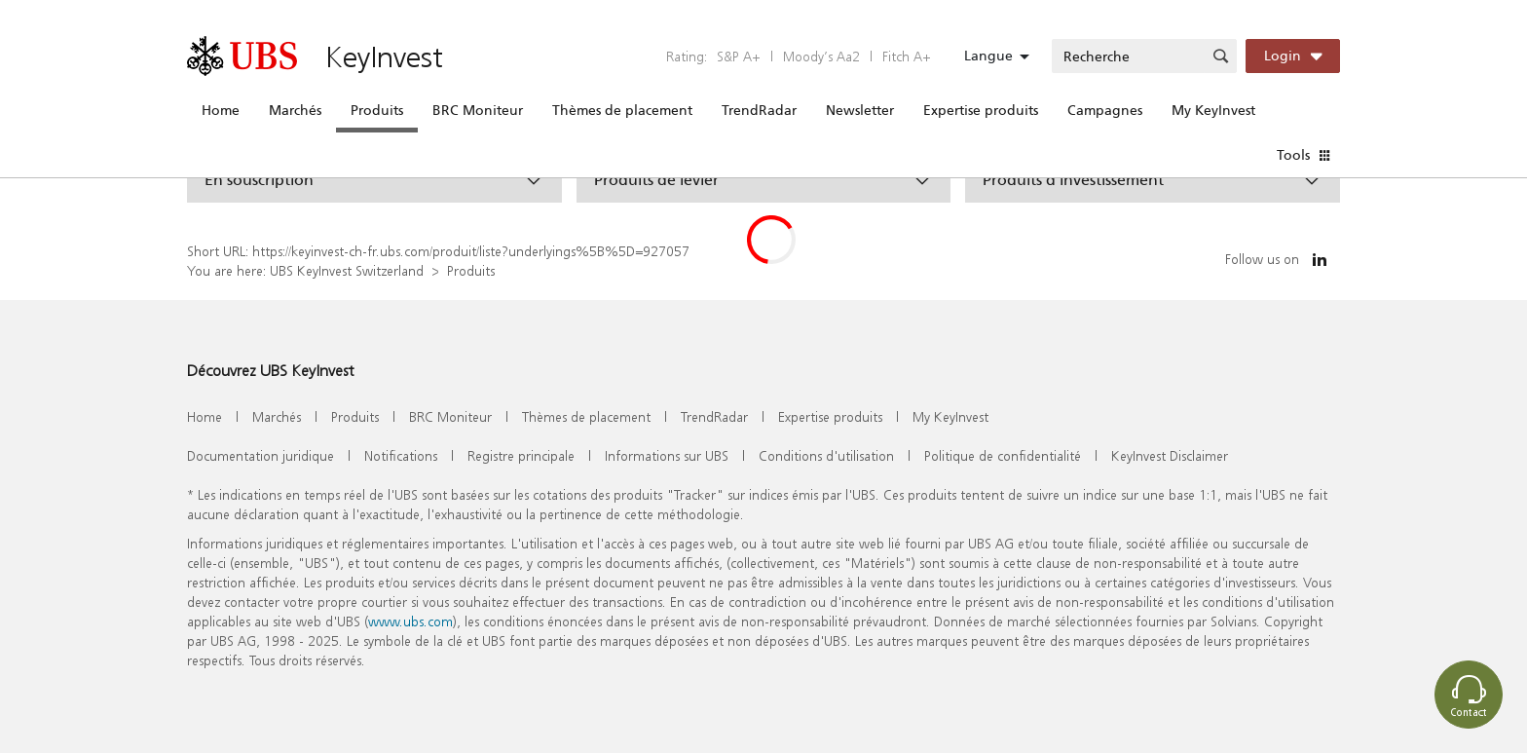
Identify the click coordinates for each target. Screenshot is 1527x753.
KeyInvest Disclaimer (1169, 455)
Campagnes (1104, 110)
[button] (374, 179)
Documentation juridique (260, 455)
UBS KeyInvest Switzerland (347, 270)
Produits (377, 110)
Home (221, 110)
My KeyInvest (1213, 110)
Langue (988, 55)
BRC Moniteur (477, 110)
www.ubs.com (410, 621)
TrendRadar (759, 110)
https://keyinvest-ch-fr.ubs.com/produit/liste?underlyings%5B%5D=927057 (470, 251)
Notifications (400, 455)
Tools (1293, 155)
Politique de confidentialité (1002, 455)
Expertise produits (980, 110)
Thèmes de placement (622, 110)
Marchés (295, 110)
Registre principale (521, 455)
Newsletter (860, 110)
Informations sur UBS (666, 455)
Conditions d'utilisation (826, 455)
